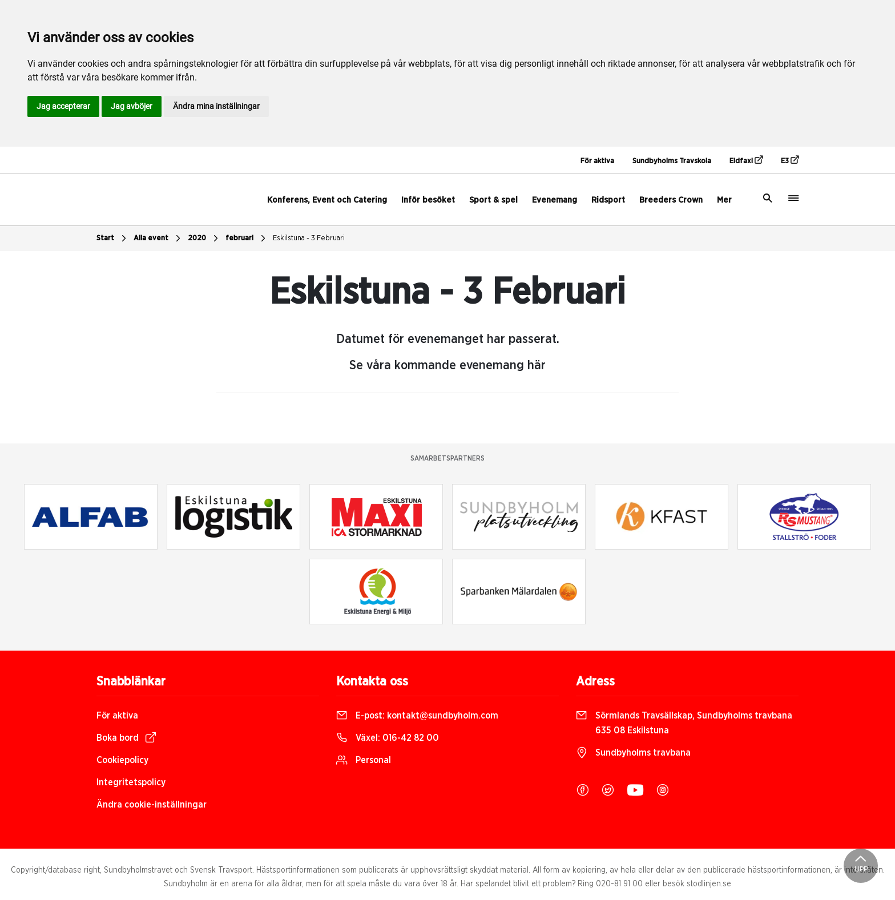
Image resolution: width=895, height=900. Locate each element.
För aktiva (597, 161)
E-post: (417, 715)
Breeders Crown (671, 200)
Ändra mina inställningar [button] (216, 106)
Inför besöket (428, 200)
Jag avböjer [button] (131, 106)
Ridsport (608, 200)
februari (246, 238)
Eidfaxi (746, 160)
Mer (724, 200)
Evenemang (554, 200)
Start (112, 238)
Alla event (158, 238)
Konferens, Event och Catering (327, 200)
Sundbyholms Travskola (671, 161)
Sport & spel (493, 200)
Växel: (387, 738)
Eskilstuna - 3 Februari (309, 238)
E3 (790, 160)
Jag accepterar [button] (63, 106)
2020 (204, 238)
